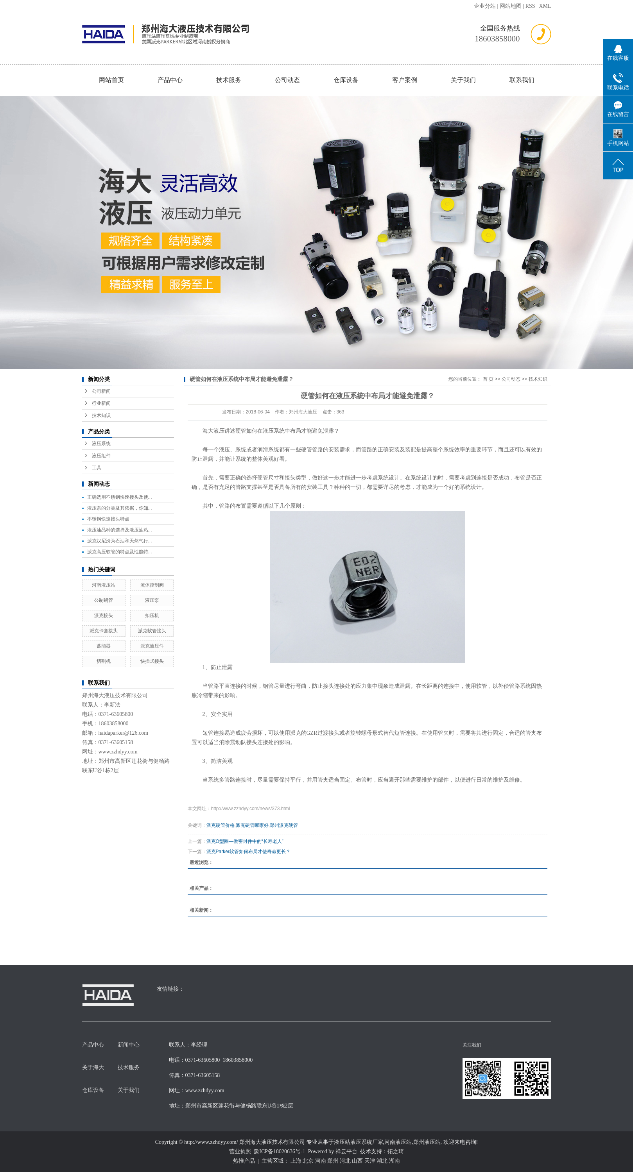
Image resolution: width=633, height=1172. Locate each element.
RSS (530, 6)
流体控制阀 (152, 585)
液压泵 (152, 600)
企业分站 (485, 6)
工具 (96, 468)
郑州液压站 (427, 1142)
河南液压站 (103, 585)
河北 (345, 1161)
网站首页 (111, 80)
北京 (308, 1161)
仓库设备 (346, 80)
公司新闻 (101, 391)
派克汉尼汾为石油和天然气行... (119, 541)
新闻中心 (129, 1045)
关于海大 (93, 1067)
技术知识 (101, 415)
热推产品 (244, 1161)
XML (545, 6)
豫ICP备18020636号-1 (279, 1151)
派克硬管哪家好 (252, 825)
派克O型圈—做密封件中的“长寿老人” (244, 841)
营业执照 (240, 1151)
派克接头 (103, 615)
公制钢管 (103, 600)
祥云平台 (346, 1151)
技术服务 (228, 80)
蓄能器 (104, 646)
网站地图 (511, 6)
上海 (295, 1161)
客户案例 (404, 80)
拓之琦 (395, 1151)
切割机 (104, 661)
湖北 (382, 1161)
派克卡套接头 (104, 630)
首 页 (488, 379)
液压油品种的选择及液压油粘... (119, 530)
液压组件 (101, 455)
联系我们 (521, 80)
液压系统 (101, 443)
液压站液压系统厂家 (358, 1142)
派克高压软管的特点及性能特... (119, 552)
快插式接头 (152, 661)
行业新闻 (101, 403)
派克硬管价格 (220, 825)
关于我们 (463, 80)
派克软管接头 (152, 630)
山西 (357, 1161)
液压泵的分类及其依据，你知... (119, 508)
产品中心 (170, 80)
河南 (320, 1161)
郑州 (332, 1161)
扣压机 (152, 615)
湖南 (394, 1161)
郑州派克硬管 (284, 825)
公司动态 (287, 80)
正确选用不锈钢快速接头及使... (119, 497)
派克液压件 (152, 646)
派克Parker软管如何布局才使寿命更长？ (248, 851)
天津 (369, 1161)
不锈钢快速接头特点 (108, 519)
